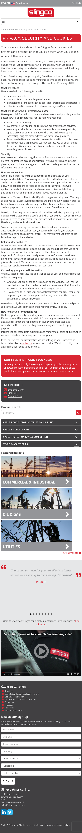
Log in (76, 3)
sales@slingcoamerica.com (13, 805)
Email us (12, 393)
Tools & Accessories (41, 444)
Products (9, 704)
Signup (8, 781)
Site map (39, 824)
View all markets (72, 552)
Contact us (9, 702)
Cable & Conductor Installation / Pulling (41, 422)
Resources (9, 707)
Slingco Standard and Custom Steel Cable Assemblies (41, 13)
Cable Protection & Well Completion (41, 436)
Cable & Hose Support (41, 429)
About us (9, 691)
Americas (19, 3)
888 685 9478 (16, 390)
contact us (26, 343)
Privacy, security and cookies (57, 824)
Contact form (15, 396)
